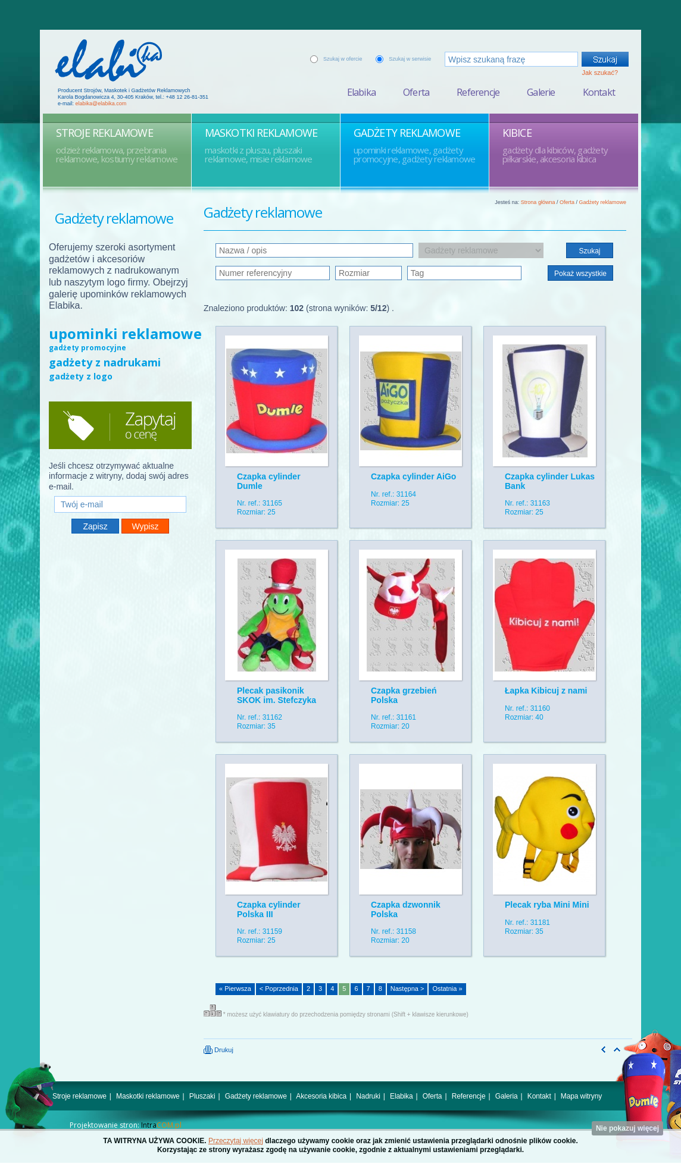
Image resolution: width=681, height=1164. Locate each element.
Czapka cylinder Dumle (269, 481)
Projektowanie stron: (126, 1125)
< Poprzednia (279, 988)
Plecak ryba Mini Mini (547, 904)
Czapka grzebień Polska (403, 695)
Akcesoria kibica (321, 1096)
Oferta (416, 92)
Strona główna (538, 202)
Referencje (478, 92)
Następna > (407, 988)
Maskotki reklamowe (148, 1096)
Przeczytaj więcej (235, 1141)
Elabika (361, 92)
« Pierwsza (235, 988)
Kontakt (599, 92)
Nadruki (368, 1096)
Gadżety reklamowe (602, 202)
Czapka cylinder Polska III (269, 909)
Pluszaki (202, 1096)
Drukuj (218, 1049)
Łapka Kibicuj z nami (546, 690)
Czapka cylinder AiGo (413, 476)
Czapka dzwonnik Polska (406, 909)
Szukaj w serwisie (410, 59)
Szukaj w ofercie (343, 59)
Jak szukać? (600, 72)
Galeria (506, 1096)
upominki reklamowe (125, 333)
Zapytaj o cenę (120, 425)
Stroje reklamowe (79, 1096)
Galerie (541, 92)
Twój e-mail (120, 491)
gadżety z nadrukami (105, 362)
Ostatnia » (447, 988)
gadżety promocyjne (87, 348)
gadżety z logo (81, 376)
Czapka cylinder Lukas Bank (550, 481)
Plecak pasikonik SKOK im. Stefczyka (276, 695)
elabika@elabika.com (101, 103)
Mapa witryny (581, 1096)
